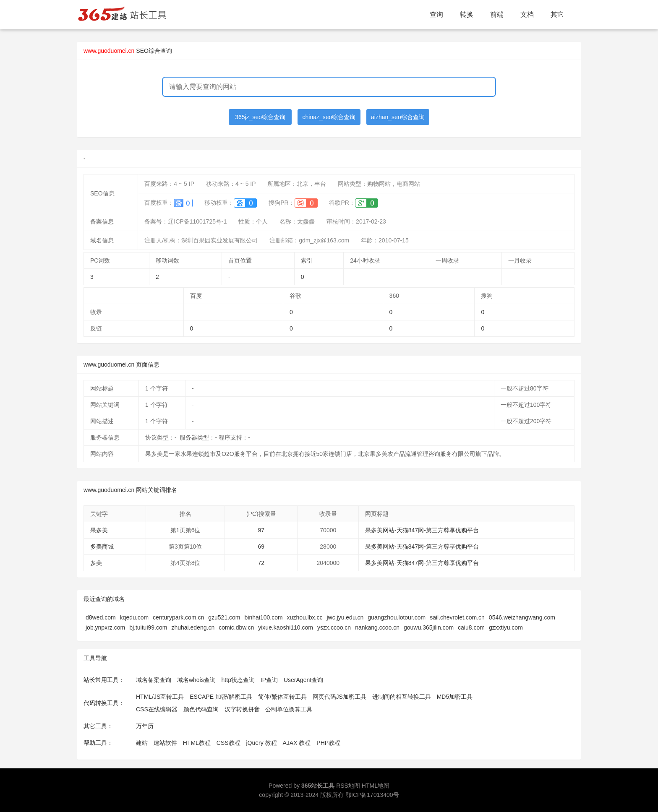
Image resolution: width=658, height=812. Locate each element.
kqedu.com (134, 617)
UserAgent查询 (303, 680)
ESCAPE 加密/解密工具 (221, 696)
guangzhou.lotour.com (397, 617)
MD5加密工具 (455, 696)
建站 (142, 742)
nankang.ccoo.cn (377, 627)
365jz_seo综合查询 (260, 117)
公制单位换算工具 (288, 709)
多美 (96, 563)
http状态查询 (238, 680)
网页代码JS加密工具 (339, 696)
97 (261, 530)
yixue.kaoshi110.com (285, 627)
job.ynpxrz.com (105, 627)
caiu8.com (471, 627)
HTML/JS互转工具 (160, 696)
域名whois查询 (196, 680)
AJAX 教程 (297, 742)
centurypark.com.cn (178, 617)
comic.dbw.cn (236, 627)
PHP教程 (328, 742)
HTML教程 (197, 742)
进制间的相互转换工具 (401, 696)
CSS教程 (228, 742)
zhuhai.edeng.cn (192, 627)
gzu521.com (224, 617)
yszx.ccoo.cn (334, 627)
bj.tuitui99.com (148, 627)
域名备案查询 (153, 680)
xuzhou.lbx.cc (305, 617)
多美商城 (102, 546)
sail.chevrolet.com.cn (457, 617)
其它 (557, 14)
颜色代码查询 (201, 709)
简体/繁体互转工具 (282, 696)
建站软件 (165, 742)
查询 (436, 14)
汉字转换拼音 (242, 709)
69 (261, 546)
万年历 (145, 726)
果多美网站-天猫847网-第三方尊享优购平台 (422, 530)
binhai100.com (264, 617)
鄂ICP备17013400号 (372, 794)
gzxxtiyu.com (506, 627)
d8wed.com (101, 617)
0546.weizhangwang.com (522, 617)
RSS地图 (348, 785)
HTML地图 (375, 785)
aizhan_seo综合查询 (398, 117)
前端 (497, 14)
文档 (527, 14)
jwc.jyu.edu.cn (344, 617)
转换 (466, 14)
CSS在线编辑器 (157, 709)
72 (261, 563)
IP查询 (269, 680)
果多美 (99, 530)
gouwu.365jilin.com (429, 627)
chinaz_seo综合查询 (329, 117)
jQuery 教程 (261, 742)
